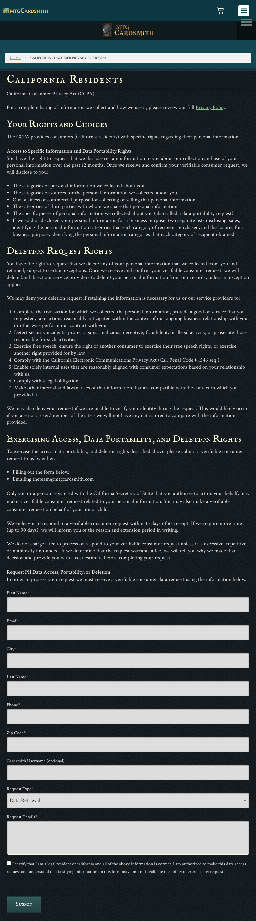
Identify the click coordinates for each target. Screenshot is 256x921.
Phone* (13, 705)
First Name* (18, 593)
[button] (243, 10)
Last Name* (17, 677)
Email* (13, 621)
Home (15, 58)
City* (11, 649)
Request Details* (22, 817)
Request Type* (20, 789)
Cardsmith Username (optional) (35, 761)
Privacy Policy (210, 107)
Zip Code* (16, 733)
